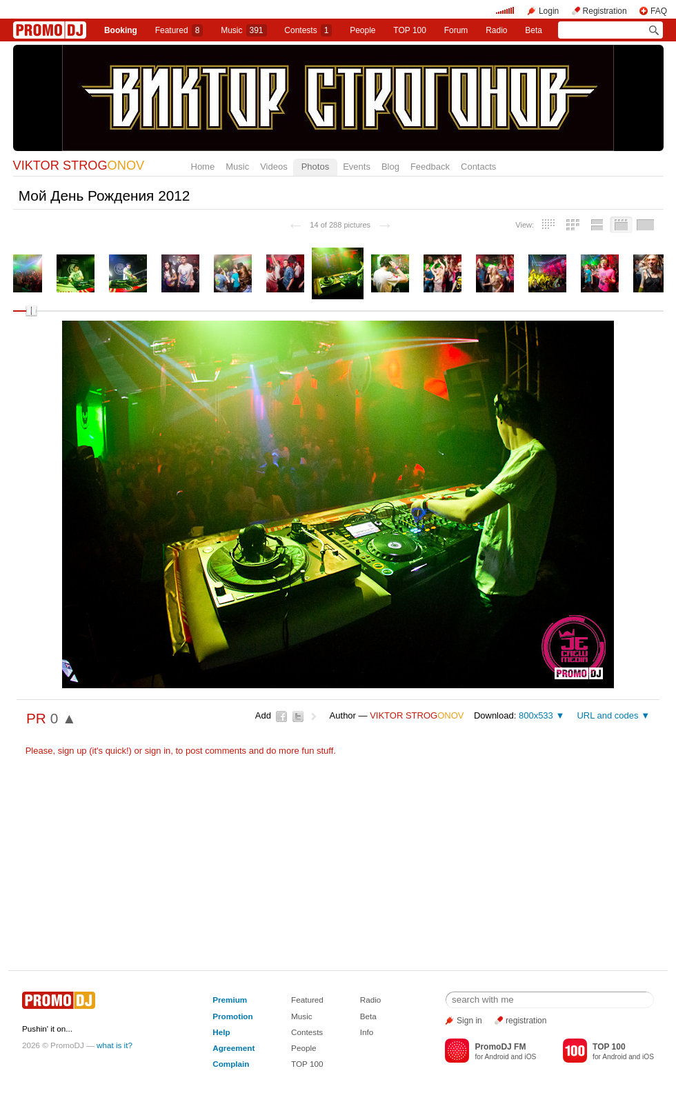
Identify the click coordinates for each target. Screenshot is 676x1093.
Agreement (233, 1047)
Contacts (478, 166)
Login (549, 11)
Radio (496, 30)
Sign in (469, 1020)
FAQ (658, 11)
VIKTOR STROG (79, 165)
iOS (530, 1057)
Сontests (308, 30)
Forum (456, 30)
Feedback (430, 166)
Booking (120, 30)
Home (203, 166)
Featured (179, 30)
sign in (158, 750)
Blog (390, 166)
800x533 (536, 715)
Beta (533, 30)
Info (367, 1031)
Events (356, 166)
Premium (229, 999)
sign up (72, 750)
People (362, 30)
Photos (315, 166)
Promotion (232, 1016)
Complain (230, 1063)
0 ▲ (63, 718)
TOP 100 (409, 30)
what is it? (114, 1045)
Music (243, 30)
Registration (605, 11)
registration (526, 1020)
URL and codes (607, 715)
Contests (307, 1031)
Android (497, 1057)
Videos (274, 166)
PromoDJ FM (500, 1047)
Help (221, 1031)
